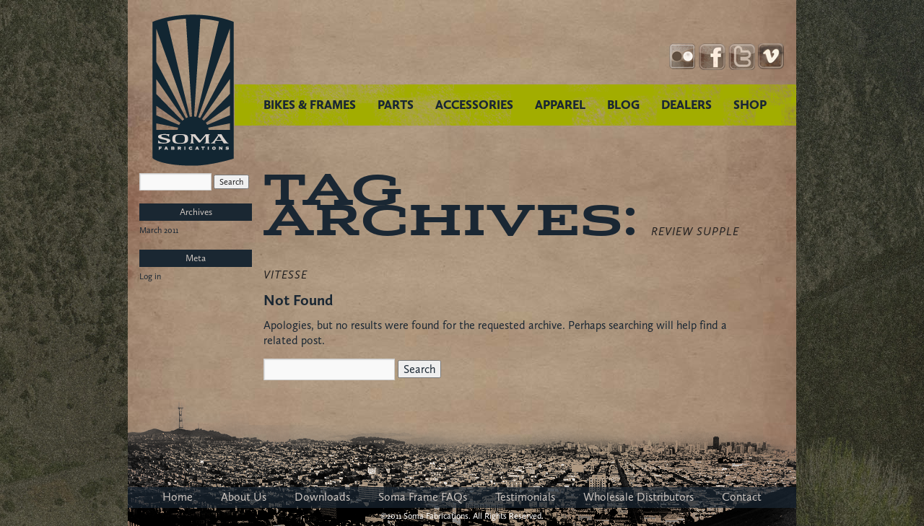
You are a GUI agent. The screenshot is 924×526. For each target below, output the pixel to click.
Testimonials (525, 497)
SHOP (750, 104)
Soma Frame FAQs (422, 497)
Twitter (741, 56)
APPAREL (560, 104)
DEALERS (686, 104)
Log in (150, 276)
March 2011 (158, 230)
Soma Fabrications (193, 90)
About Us (243, 497)
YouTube (771, 56)
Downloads (322, 497)
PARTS (396, 104)
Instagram (682, 56)
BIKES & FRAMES (309, 104)
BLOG (623, 104)
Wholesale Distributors (638, 497)
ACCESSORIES (474, 104)
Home (177, 497)
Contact (742, 497)
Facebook (712, 56)
